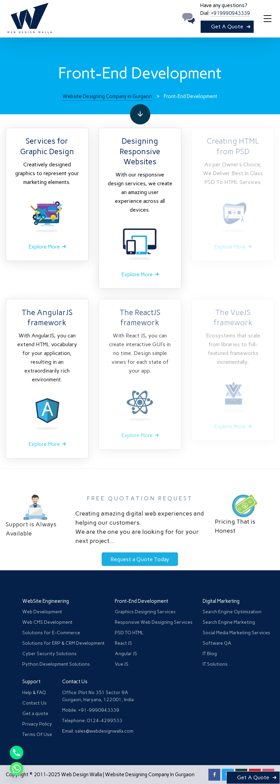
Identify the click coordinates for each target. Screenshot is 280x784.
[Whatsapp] (16, 769)
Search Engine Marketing (229, 622)
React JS (123, 643)
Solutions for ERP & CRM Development (63, 643)
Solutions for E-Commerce (51, 633)
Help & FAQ (34, 692)
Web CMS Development (47, 622)
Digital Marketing (221, 601)
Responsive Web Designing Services (154, 622)
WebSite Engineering (45, 601)
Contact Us (34, 703)
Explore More (44, 246)
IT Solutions (215, 664)
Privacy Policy (37, 724)
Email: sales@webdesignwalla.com (97, 731)
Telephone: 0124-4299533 (92, 720)
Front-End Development (141, 601)
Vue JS (121, 664)
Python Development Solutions (56, 664)
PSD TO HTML (129, 633)
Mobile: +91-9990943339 (90, 710)
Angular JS (126, 654)
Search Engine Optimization (232, 612)
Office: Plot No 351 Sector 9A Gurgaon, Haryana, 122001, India (98, 696)
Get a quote (35, 713)
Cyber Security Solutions (49, 654)
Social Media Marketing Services (236, 633)
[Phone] (16, 752)
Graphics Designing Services (145, 612)
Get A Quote (227, 26)
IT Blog (210, 654)
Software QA (217, 643)
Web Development (42, 612)
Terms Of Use (37, 734)
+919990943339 (230, 13)
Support (31, 682)
